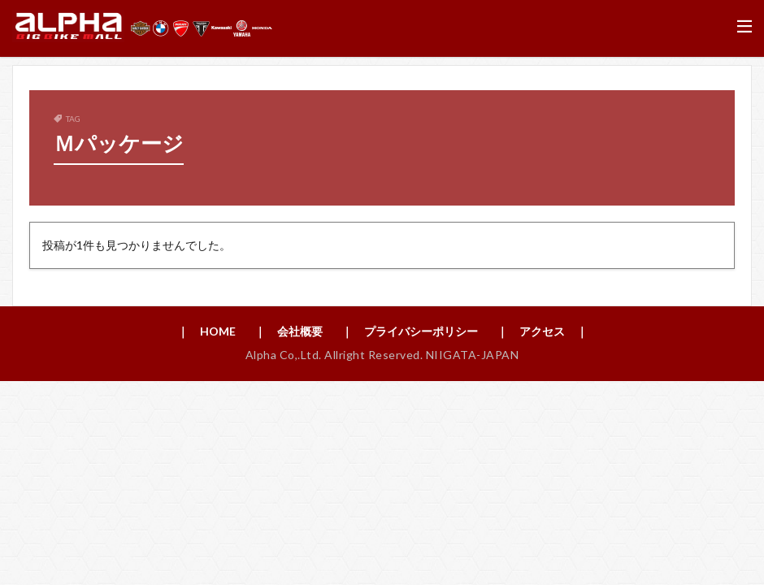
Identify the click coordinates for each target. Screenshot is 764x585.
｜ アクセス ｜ (542, 331)
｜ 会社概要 (288, 331)
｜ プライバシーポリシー (409, 331)
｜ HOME (206, 331)
